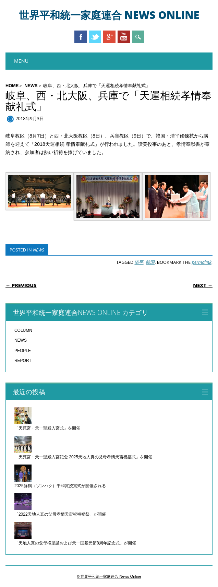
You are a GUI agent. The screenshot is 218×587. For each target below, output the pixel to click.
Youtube (124, 37)
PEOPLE (22, 350)
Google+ (109, 37)
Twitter (95, 37)
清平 (138, 262)
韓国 (150, 262)
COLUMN (23, 330)
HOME (12, 85)
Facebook (80, 37)
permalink (201, 262)
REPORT (23, 360)
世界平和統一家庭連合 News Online (109, 15)
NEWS (30, 85)
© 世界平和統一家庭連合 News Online (109, 576)
